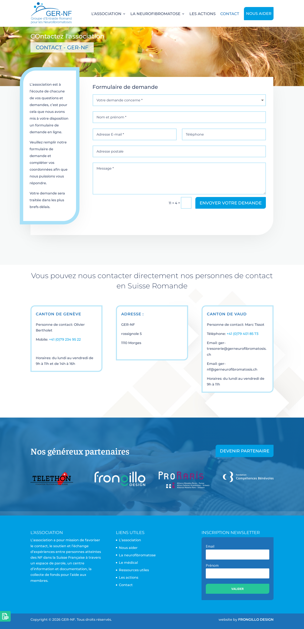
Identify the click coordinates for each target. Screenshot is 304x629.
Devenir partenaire (244, 450)
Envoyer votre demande (231, 202)
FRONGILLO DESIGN (256, 620)
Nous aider (258, 13)
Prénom (212, 565)
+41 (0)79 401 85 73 (242, 334)
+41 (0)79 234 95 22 (65, 339)
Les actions (202, 13)
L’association (106, 13)
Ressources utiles (134, 570)
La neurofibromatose (155, 13)
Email (210, 546)
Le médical (128, 563)
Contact (229, 13)
